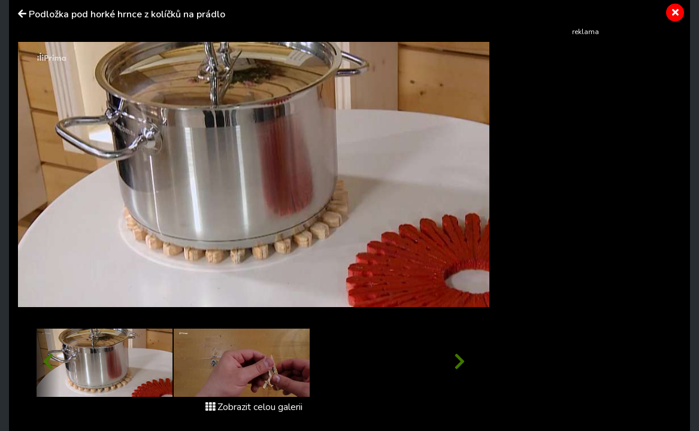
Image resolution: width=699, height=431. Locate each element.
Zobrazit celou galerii (253, 407)
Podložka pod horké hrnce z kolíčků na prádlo (127, 14)
